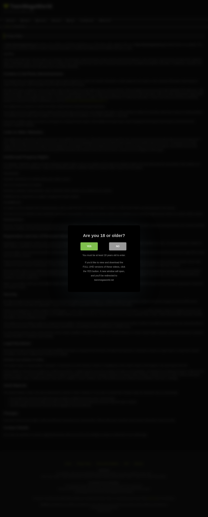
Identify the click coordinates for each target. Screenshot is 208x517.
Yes (89, 246)
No (117, 246)
